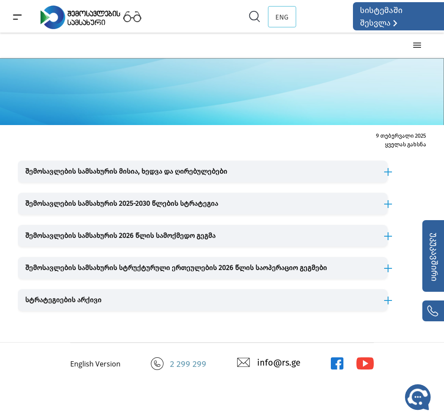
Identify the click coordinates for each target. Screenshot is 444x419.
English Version (95, 364)
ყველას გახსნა (405, 144)
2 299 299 (188, 364)
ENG (281, 17)
